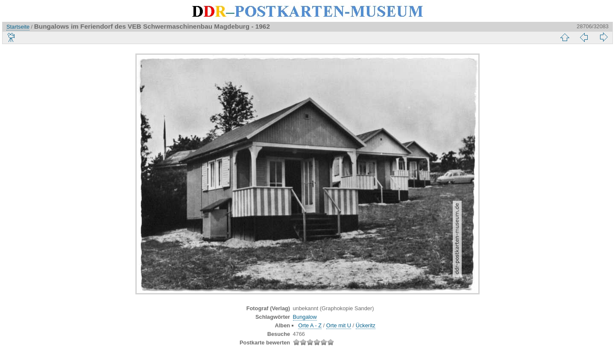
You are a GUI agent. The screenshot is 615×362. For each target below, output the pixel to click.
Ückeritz (365, 325)
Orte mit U (338, 325)
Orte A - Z (310, 325)
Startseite (17, 27)
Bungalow (305, 317)
